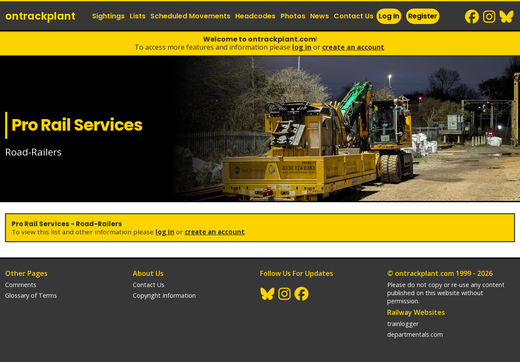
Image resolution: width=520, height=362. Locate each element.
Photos (293, 16)
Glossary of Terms (31, 295)
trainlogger (402, 324)
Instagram (489, 16)
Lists (138, 16)
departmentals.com (415, 334)
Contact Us (354, 16)
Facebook (472, 16)
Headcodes (255, 16)
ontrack (40, 16)
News (319, 16)
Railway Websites (416, 312)
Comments (20, 285)
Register (422, 16)
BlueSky (506, 16)
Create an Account (353, 47)
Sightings (108, 16)
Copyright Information (164, 295)
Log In (389, 16)
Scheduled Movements (190, 16)
